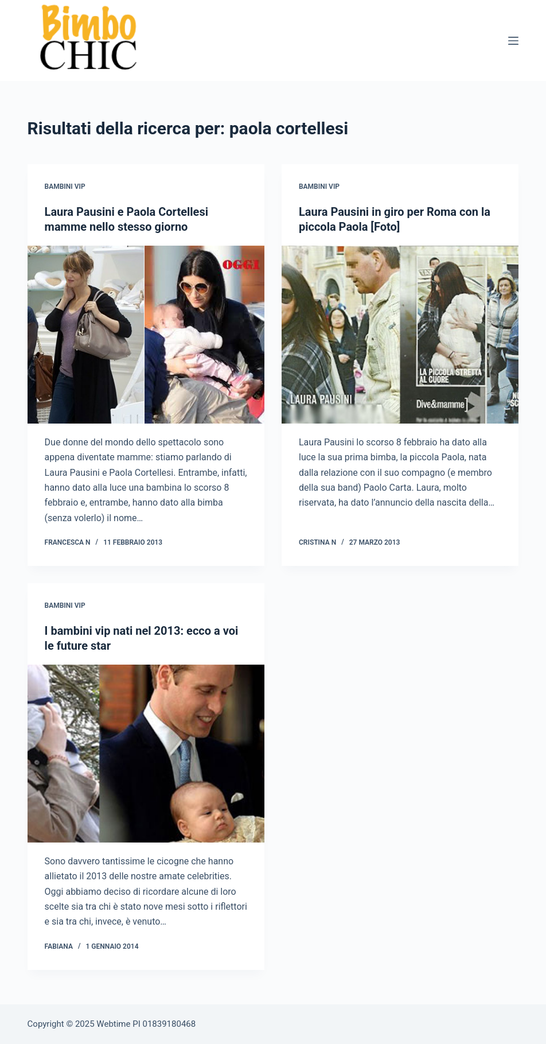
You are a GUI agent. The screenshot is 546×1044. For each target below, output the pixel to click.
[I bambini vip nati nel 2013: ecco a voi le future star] (146, 754)
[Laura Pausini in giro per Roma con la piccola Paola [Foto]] (400, 335)
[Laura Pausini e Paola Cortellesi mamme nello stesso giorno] (146, 335)
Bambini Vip (65, 187)
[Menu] (513, 41)
